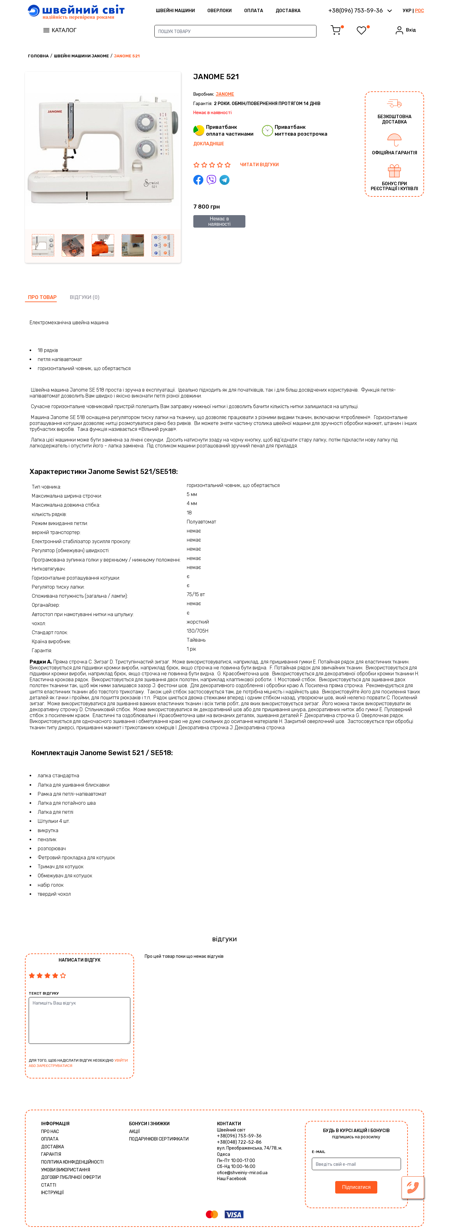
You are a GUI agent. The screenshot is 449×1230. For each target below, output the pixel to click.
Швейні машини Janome (81, 56)
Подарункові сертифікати (159, 1139)
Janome (225, 94)
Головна (38, 56)
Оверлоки (219, 10)
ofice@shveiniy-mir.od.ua (242, 1172)
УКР (407, 10)
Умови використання (65, 1170)
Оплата (253, 10)
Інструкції (52, 1192)
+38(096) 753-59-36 (239, 1136)
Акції (134, 1131)
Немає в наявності (219, 221)
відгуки (80, 297)
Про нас (50, 1131)
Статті (48, 1185)
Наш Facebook (231, 1178)
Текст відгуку (44, 993)
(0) (96, 297)
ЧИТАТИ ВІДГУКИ (259, 164)
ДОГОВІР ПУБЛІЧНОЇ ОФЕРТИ (71, 1177)
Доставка (288, 10)
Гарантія (51, 1154)
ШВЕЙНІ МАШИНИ (175, 10)
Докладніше (208, 144)
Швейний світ (231, 1130)
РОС (419, 10)
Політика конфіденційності (72, 1162)
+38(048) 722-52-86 (239, 1142)
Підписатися (356, 1187)
